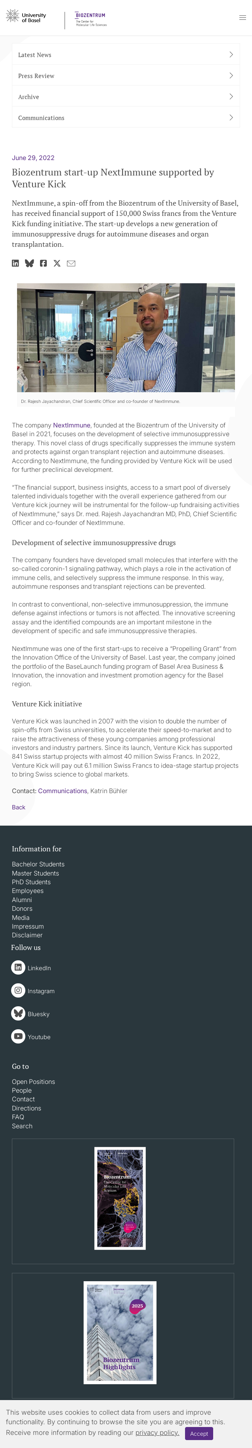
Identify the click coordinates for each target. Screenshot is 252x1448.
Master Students (35, 873)
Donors (22, 908)
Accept (199, 1433)
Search (22, 1126)
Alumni (22, 900)
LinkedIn (39, 968)
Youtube (39, 1037)
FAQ (18, 1117)
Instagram (41, 991)
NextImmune (71, 425)
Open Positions (33, 1082)
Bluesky (39, 1014)
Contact (23, 1099)
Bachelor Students (38, 864)
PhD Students (31, 882)
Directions (26, 1108)
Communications (62, 791)
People (22, 1090)
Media (21, 917)
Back (18, 807)
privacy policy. (157, 1433)
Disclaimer (27, 935)
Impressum (28, 926)
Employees (28, 891)
